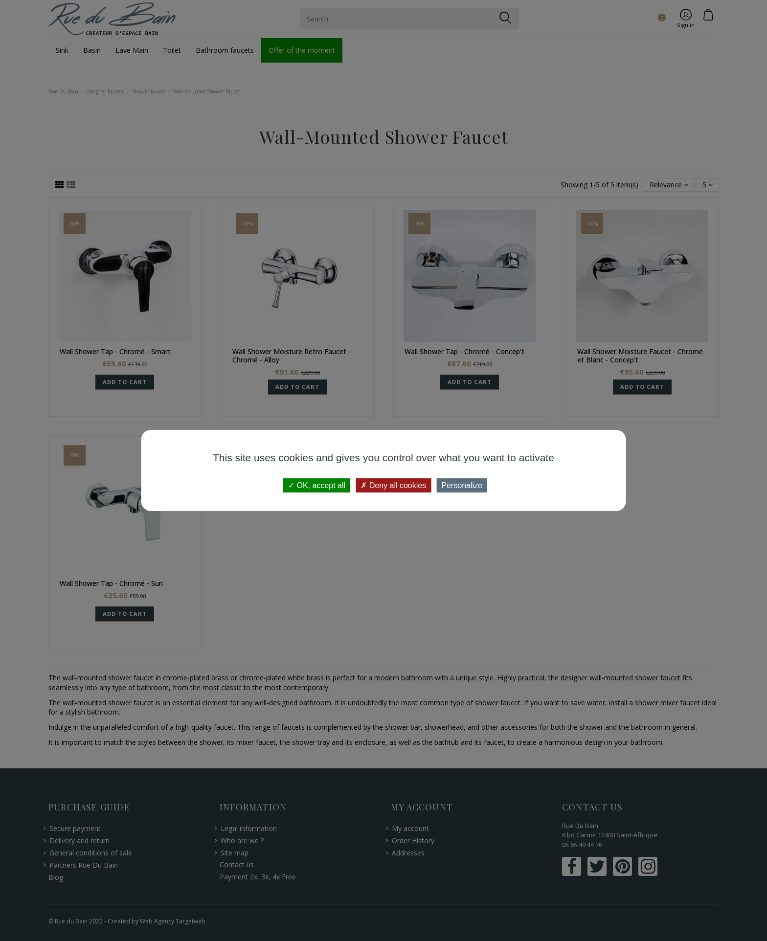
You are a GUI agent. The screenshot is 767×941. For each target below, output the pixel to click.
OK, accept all (316, 485)
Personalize (461, 485)
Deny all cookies (393, 485)
